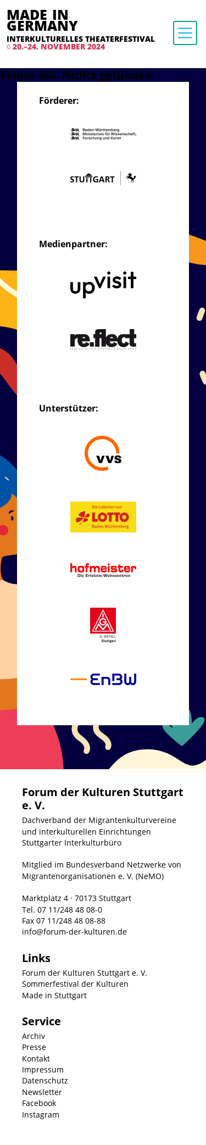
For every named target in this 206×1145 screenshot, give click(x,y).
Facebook (39, 1103)
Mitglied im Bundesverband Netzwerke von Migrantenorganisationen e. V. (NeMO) (101, 870)
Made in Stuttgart (54, 995)
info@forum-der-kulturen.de (74, 931)
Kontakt (36, 1058)
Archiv (33, 1036)
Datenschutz (45, 1080)
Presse (34, 1047)
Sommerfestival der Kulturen (75, 984)
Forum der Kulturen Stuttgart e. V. (84, 973)
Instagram (40, 1114)
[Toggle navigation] (185, 33)
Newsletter (42, 1092)
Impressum (43, 1069)
